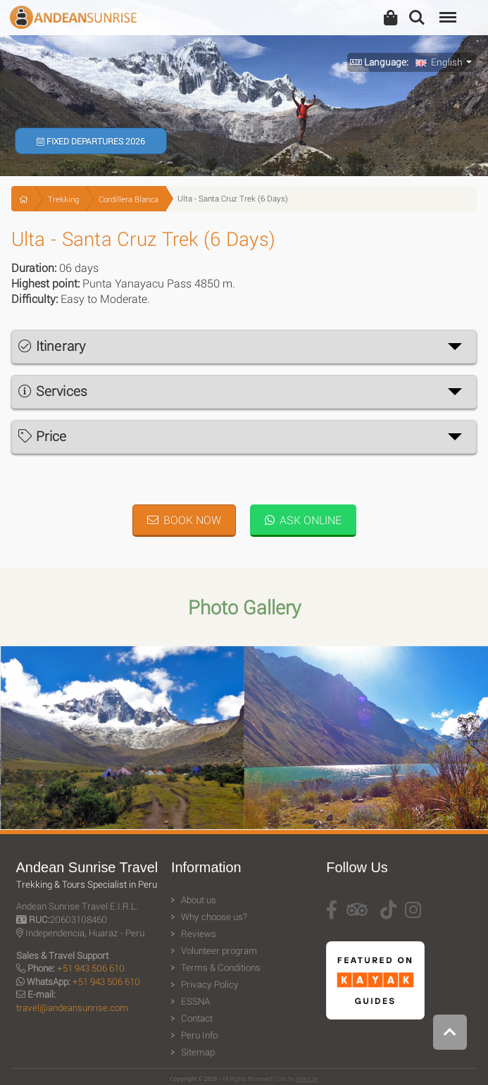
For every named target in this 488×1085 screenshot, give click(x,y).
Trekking (63, 199)
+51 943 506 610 (91, 968)
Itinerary (51, 345)
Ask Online (303, 519)
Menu (446, 10)
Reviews (198, 933)
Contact (197, 1018)
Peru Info (199, 1035)
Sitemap (198, 1052)
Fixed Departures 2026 (91, 141)
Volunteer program (219, 950)
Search (416, 17)
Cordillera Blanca (128, 199)
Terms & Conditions (221, 967)
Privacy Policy (210, 984)
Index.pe (307, 1079)
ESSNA (195, 1001)
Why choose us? (214, 916)
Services (52, 390)
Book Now (184, 519)
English (439, 62)
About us (198, 899)
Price (42, 436)
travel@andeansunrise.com (72, 1007)
